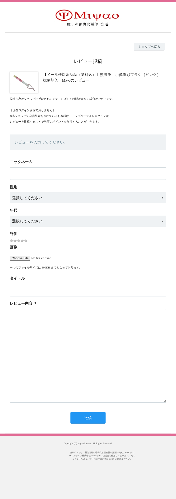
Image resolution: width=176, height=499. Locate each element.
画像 (13, 247)
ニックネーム (21, 162)
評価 (13, 234)
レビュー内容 (21, 303)
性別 (13, 187)
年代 (13, 210)
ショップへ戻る (149, 46)
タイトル (17, 278)
